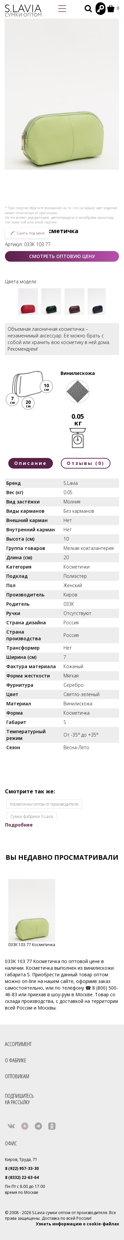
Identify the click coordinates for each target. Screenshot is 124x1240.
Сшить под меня (27, 232)
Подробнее (19, 825)
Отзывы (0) (85, 463)
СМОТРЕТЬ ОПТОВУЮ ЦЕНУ (62, 256)
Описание (30, 463)
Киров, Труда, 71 (21, 1159)
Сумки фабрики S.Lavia (31, 816)
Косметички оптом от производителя (44, 804)
